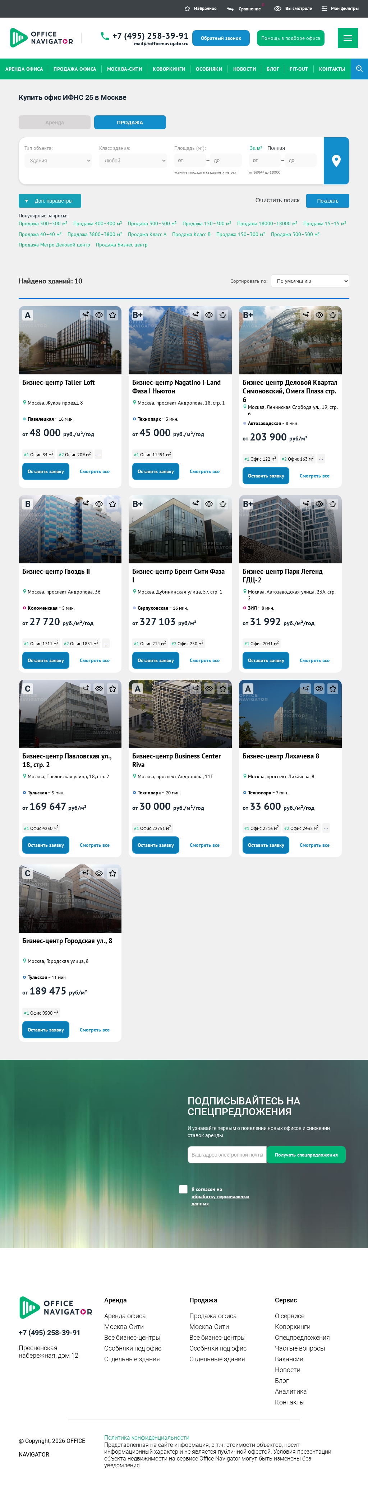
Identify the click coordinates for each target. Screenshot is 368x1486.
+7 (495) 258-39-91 (150, 35)
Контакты (290, 1401)
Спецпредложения (302, 1336)
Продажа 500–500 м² (43, 223)
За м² (256, 148)
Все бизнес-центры (132, 1336)
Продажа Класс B (191, 233)
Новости (287, 1369)
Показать (328, 200)
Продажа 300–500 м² (152, 223)
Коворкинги (292, 1326)
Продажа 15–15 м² (324, 223)
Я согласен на (229, 1195)
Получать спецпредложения (306, 1154)
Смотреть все (95, 470)
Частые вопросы (300, 1347)
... (98, 453)
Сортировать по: (248, 280)
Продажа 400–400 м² (97, 223)
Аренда (54, 122)
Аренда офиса (125, 1315)
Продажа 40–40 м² (40, 233)
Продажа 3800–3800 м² (95, 233)
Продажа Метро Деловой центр (54, 244)
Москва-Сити (124, 1326)
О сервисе (289, 1315)
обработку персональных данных (220, 1199)
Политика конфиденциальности (146, 1437)
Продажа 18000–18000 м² (267, 223)
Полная (276, 148)
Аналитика (291, 1390)
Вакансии (289, 1358)
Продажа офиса (213, 1315)
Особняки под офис (132, 1347)
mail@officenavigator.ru (161, 43)
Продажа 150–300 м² (207, 223)
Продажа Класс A (147, 233)
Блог (282, 1380)
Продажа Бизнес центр (122, 244)
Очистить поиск (278, 200)
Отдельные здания (132, 1358)
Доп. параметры (54, 200)
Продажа (130, 122)
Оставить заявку (46, 470)
